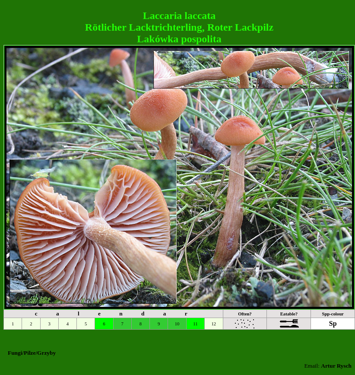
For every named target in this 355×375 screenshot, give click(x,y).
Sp (333, 323)
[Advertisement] (177, 6)
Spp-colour (332, 314)
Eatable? (289, 314)
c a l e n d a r (115, 313)
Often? (244, 314)
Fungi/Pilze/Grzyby (32, 353)
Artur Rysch (336, 365)
